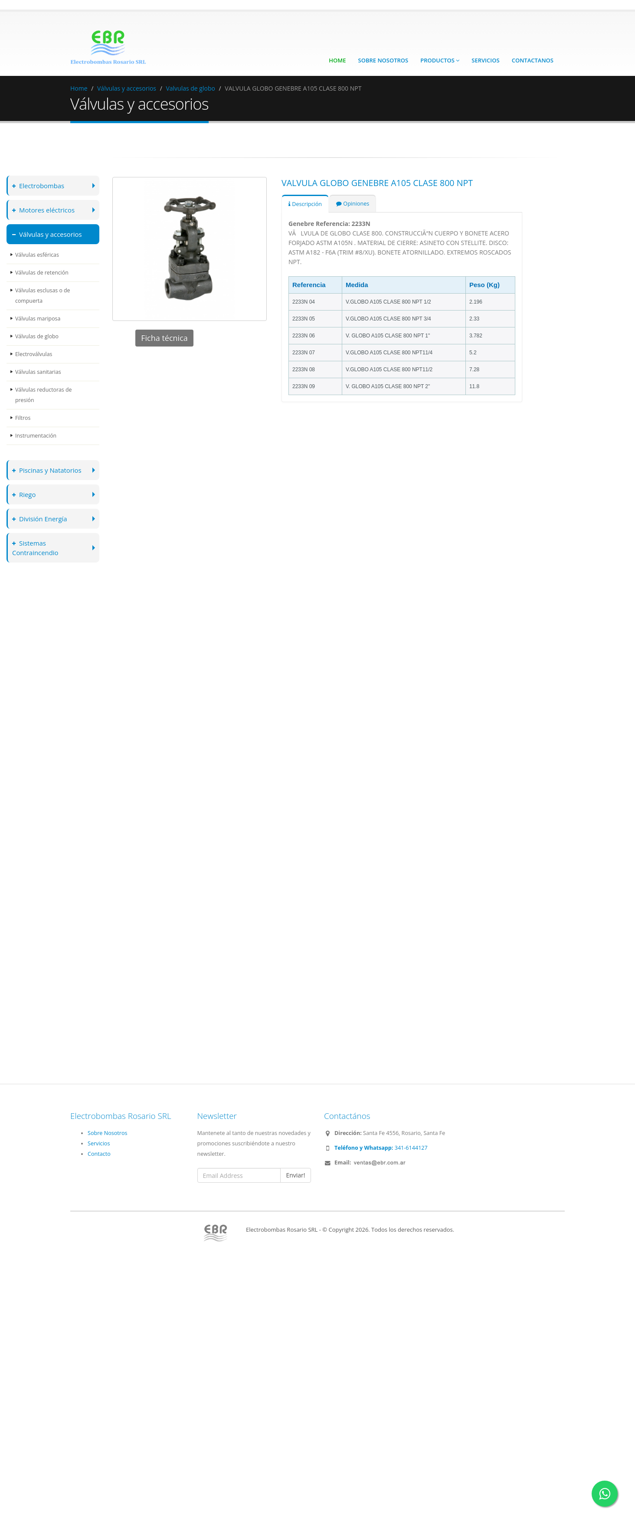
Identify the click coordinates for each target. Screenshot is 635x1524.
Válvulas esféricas (37, 254)
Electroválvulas (34, 354)
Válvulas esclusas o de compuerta (43, 295)
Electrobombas (39, 185)
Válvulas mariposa (38, 318)
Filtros (23, 418)
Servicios (485, 60)
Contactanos (532, 60)
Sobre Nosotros (383, 60)
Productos (439, 60)
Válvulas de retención (42, 272)
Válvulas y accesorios (126, 88)
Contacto (99, 1154)
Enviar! (295, 1175)
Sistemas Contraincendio (36, 547)
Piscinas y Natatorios (47, 469)
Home (337, 60)
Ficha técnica (164, 338)
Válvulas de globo (37, 336)
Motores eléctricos (44, 209)
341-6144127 (381, 1147)
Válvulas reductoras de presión (44, 395)
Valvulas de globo (190, 88)
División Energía (40, 518)
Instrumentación (36, 435)
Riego (24, 494)
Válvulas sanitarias (38, 372)
